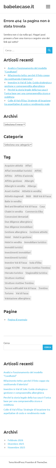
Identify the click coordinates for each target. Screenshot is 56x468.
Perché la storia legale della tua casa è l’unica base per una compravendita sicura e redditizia (27, 93)
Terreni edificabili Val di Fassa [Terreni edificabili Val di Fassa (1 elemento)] (20, 288)
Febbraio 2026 (15, 440)
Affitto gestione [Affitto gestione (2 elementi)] (13, 180)
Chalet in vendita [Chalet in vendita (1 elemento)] (14, 211)
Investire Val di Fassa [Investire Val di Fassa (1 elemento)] (16, 262)
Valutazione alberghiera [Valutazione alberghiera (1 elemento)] (17, 298)
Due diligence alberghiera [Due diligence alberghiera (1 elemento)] (18, 221)
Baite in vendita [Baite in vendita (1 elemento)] (13, 201)
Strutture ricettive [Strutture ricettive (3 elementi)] (14, 277)
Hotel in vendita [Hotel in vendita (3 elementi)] (13, 242)
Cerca (7, 342)
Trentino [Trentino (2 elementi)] (43, 288)
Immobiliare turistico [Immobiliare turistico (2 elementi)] (35, 242)
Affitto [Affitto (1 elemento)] (8, 175)
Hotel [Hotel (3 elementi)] (8, 236)
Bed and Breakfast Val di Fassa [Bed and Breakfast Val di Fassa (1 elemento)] (21, 206)
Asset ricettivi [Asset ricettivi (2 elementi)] (12, 190)
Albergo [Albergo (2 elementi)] (32, 185)
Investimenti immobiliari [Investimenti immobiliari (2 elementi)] (18, 252)
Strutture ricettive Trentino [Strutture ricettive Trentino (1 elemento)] (19, 282)
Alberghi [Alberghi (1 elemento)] (29, 180)
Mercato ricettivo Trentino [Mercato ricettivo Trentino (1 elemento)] (36, 267)
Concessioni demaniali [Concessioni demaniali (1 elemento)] (16, 216)
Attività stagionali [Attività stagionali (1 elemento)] (14, 196)
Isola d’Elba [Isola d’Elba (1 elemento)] (35, 262)
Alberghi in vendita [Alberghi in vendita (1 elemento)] (15, 185)
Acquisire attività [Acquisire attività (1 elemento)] (14, 165)
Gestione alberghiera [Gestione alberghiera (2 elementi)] (16, 231)
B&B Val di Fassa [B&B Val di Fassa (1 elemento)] (42, 196)
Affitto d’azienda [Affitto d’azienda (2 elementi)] (24, 175)
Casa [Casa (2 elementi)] (42, 206)
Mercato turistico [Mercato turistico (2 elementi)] (14, 272)
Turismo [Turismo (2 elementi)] (9, 293)
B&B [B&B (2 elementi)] (28, 196)
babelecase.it (19, 6)
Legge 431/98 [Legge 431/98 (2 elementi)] (12, 267)
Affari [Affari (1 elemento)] (28, 165)
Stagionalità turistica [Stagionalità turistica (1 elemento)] (36, 272)
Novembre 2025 (16, 447)
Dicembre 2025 (16, 443)
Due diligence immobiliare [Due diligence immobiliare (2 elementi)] (19, 226)
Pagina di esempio (17, 319)
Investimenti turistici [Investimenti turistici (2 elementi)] (16, 257)
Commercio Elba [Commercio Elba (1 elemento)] (34, 211)
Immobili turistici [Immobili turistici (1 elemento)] (14, 247)
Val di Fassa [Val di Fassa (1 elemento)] (22, 293)
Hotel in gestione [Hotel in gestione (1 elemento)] (22, 236)
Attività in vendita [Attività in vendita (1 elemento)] (31, 190)
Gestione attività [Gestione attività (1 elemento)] (38, 231)
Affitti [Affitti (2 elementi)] (38, 170)
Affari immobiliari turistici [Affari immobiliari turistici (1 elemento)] (18, 170)
